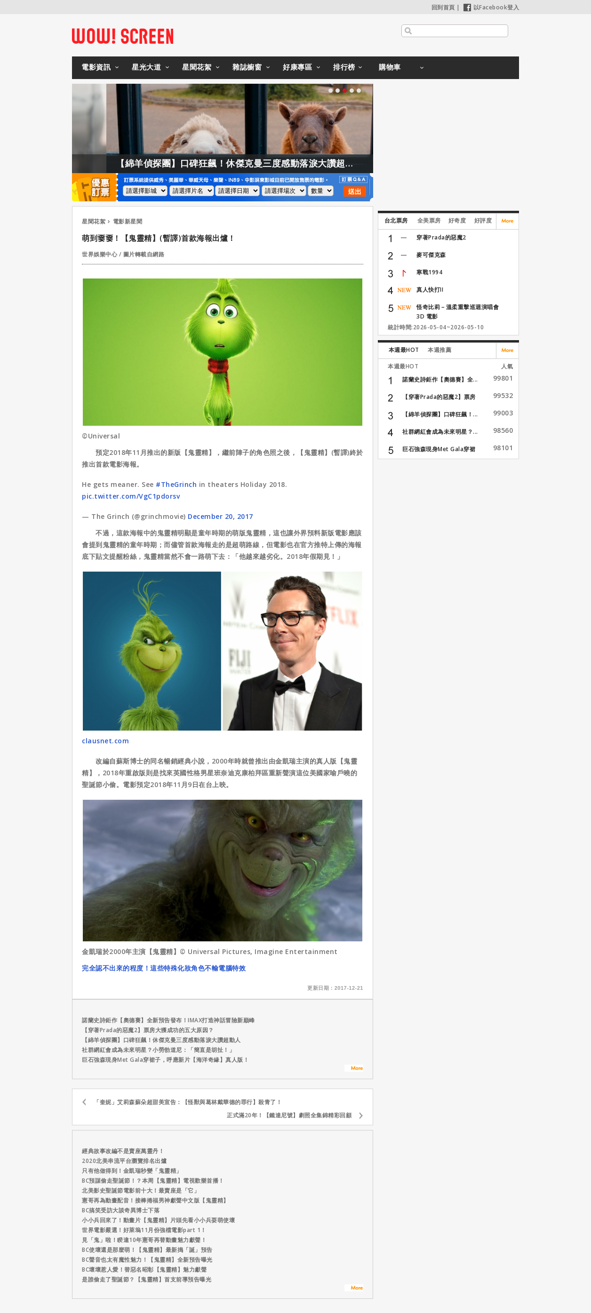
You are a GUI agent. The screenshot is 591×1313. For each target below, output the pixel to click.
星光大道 (146, 67)
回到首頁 (443, 7)
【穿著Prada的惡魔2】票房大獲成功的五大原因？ (148, 1030)
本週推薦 (439, 350)
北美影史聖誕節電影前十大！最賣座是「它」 (141, 1190)
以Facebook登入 (491, 7)
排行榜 (344, 67)
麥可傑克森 (431, 255)
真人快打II (429, 290)
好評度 (483, 220)
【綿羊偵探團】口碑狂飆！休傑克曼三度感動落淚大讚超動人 (259, 163)
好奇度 (457, 220)
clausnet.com (105, 740)
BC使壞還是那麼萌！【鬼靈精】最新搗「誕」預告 (147, 1250)
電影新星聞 (128, 221)
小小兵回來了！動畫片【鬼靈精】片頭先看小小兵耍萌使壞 (158, 1220)
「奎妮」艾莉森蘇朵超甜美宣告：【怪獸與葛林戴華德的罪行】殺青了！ (188, 1102)
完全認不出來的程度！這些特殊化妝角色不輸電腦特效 (164, 967)
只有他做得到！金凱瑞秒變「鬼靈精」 (132, 1171)
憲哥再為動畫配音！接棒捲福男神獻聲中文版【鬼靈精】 (155, 1200)
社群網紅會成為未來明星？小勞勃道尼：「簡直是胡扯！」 (158, 1050)
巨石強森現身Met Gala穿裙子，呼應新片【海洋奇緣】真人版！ (165, 1060)
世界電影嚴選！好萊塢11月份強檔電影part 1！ (144, 1230)
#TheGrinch (176, 484)
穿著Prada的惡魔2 (441, 237)
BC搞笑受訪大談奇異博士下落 (121, 1210)
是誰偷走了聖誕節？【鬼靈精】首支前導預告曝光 (146, 1279)
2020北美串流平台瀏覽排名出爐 (124, 1161)
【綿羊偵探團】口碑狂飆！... (440, 414)
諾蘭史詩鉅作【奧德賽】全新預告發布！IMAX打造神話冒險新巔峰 (168, 1020)
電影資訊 (96, 67)
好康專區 (297, 67)
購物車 (390, 67)
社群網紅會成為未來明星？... (440, 432)
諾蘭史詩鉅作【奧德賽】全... (440, 379)
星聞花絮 (196, 67)
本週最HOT (404, 350)
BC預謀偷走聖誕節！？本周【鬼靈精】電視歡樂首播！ (153, 1181)
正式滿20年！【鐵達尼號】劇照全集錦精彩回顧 (289, 1115)
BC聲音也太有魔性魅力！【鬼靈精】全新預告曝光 (147, 1260)
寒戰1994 (429, 272)
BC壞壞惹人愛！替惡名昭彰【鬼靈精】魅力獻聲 (144, 1269)
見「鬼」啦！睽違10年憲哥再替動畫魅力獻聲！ (144, 1240)
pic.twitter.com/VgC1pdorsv (131, 496)
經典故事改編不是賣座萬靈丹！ (123, 1151)
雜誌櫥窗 (247, 67)
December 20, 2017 (220, 516)
